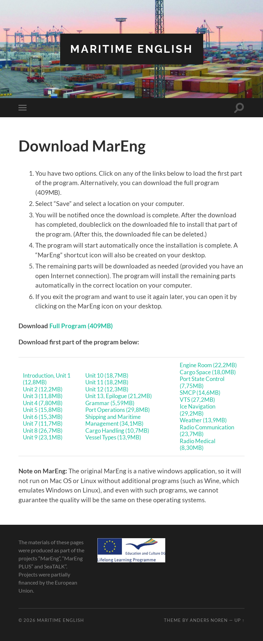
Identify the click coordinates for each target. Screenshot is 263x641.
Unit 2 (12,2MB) (42, 389)
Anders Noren (209, 620)
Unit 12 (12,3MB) (106, 389)
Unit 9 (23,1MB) (42, 437)
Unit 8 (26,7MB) (42, 430)
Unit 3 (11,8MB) (42, 395)
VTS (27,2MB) (197, 399)
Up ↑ (239, 620)
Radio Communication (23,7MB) (207, 431)
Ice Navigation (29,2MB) (197, 410)
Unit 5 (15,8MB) (42, 409)
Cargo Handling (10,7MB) (117, 430)
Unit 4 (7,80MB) (42, 403)
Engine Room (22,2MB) (208, 365)
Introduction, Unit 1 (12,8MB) (47, 379)
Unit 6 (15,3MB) (42, 416)
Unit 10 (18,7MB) (106, 375)
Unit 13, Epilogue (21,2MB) (118, 395)
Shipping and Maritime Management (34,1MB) (114, 420)
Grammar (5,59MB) (109, 403)
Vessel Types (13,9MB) (113, 437)
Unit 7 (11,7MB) (42, 423)
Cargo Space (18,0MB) (208, 372)
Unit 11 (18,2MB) (106, 382)
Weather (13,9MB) (203, 420)
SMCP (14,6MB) (200, 392)
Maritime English (131, 49)
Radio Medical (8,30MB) (197, 444)
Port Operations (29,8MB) (117, 409)
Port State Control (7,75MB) (202, 382)
